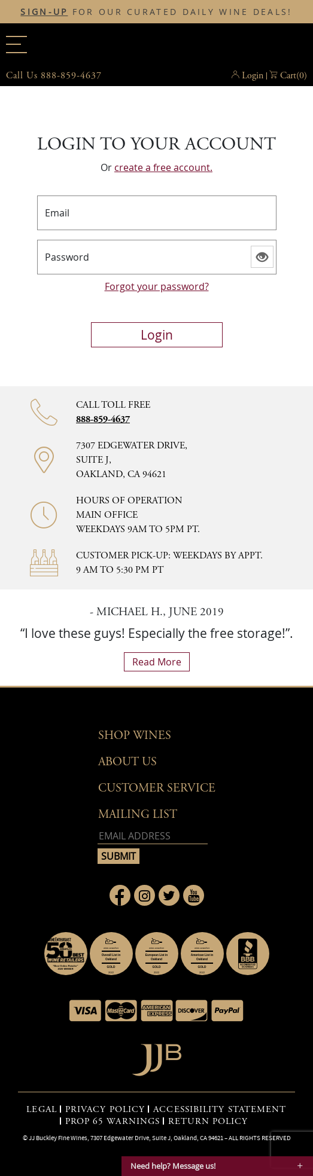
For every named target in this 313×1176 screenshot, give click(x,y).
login (157, 334)
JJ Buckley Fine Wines (58, 1138)
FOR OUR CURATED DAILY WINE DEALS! (156, 12)
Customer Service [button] (156, 788)
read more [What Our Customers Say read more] (156, 661)
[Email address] (153, 836)
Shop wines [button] (134, 735)
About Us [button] (127, 762)
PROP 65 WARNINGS (112, 1121)
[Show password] (262, 257)
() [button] (293, 76)
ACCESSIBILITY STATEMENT (219, 1109)
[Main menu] (16, 44)
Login (252, 75)
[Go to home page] (156, 1056)
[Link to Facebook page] (120, 895)
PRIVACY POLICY (105, 1109)
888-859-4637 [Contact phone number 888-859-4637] (103, 419)
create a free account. (163, 167)
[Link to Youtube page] (193, 895)
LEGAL (41, 1109)
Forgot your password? (157, 286)
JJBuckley (156, 44)
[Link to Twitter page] (169, 895)
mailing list (137, 814)
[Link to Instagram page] (144, 895)
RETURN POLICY (208, 1121)
